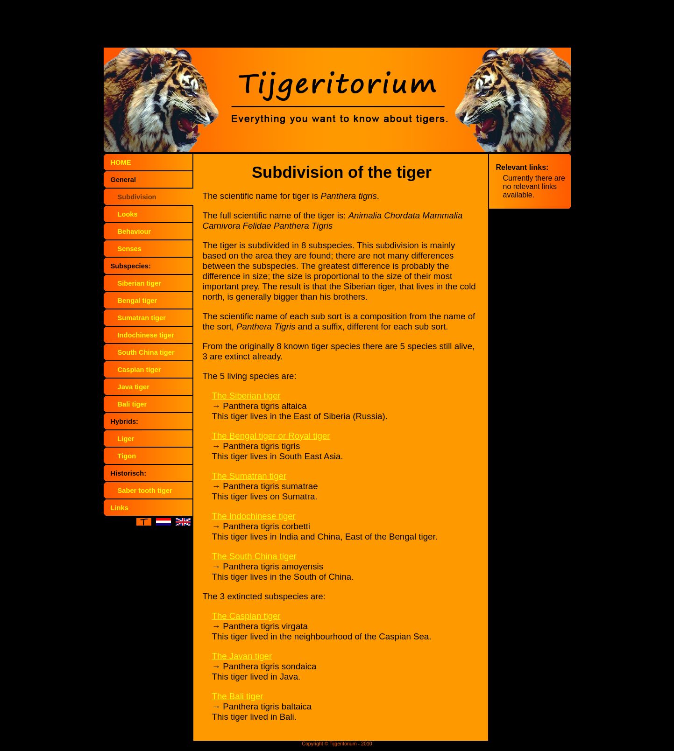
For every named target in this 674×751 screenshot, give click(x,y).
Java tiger (133, 387)
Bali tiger (132, 404)
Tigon (127, 456)
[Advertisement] (337, 26)
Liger (126, 438)
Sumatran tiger (142, 318)
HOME (121, 162)
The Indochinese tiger (254, 516)
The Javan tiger (242, 656)
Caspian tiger (139, 369)
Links (119, 508)
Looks (128, 214)
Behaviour (134, 231)
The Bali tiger (237, 696)
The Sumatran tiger (249, 476)
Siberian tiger (140, 283)
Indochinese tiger (146, 335)
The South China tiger (254, 556)
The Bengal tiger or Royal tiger (271, 436)
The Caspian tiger (246, 616)
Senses (130, 249)
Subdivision (137, 197)
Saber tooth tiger (145, 490)
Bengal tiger (137, 300)
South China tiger (146, 352)
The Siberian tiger (246, 395)
